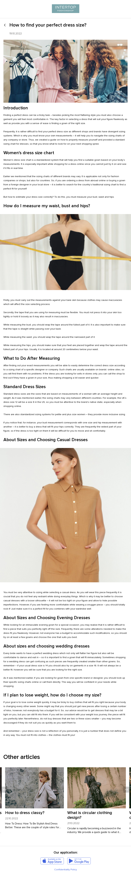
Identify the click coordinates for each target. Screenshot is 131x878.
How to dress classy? (24, 812)
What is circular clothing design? (89, 815)
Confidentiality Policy (65, 869)
